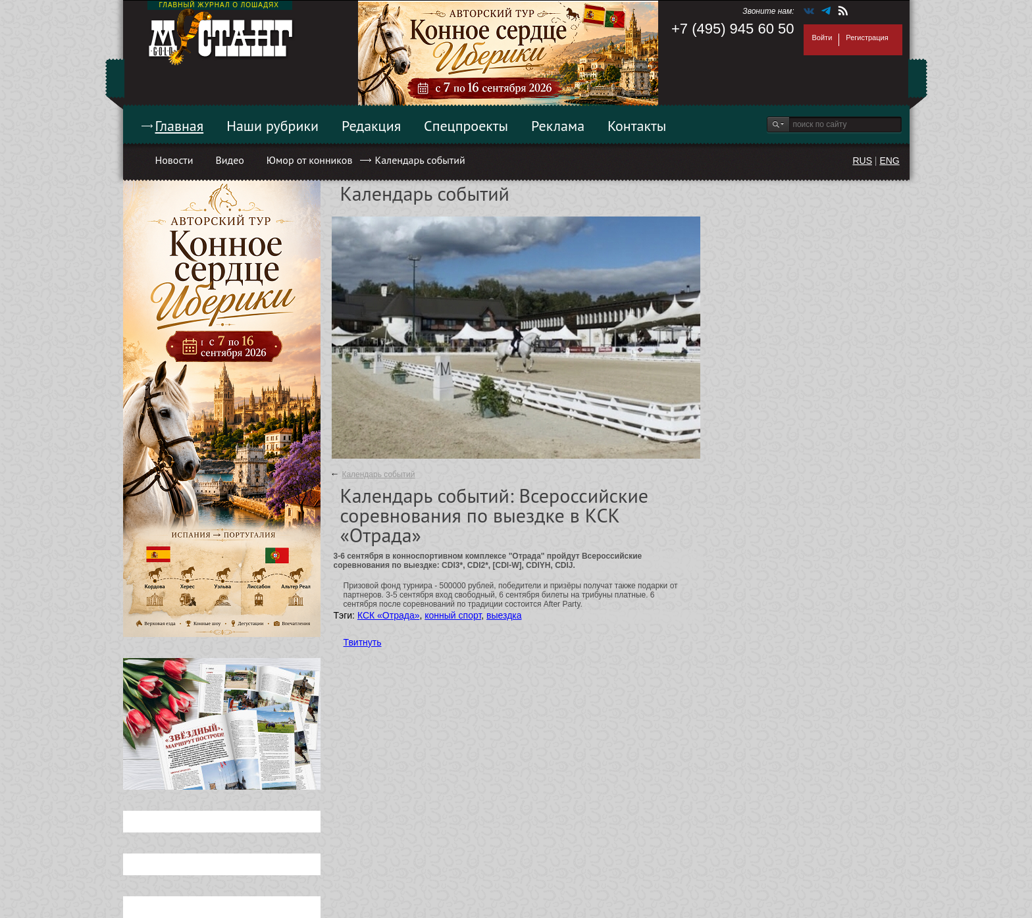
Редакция (371, 125)
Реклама (557, 125)
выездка (503, 615)
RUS (862, 160)
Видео (229, 159)
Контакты (636, 125)
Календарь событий (419, 159)
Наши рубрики (272, 125)
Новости (174, 159)
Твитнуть (363, 642)
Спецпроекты (466, 125)
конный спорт (453, 615)
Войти (822, 37)
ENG (889, 160)
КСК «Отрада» (388, 615)
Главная (179, 125)
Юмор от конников (310, 159)
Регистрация (867, 37)
